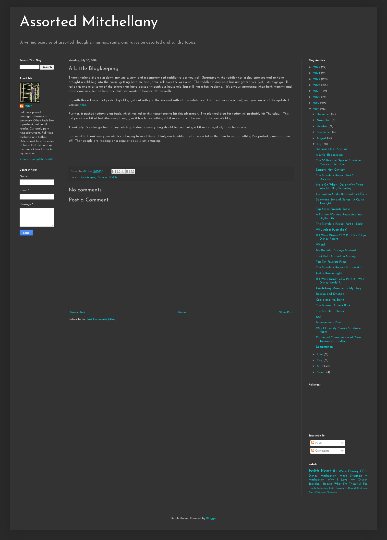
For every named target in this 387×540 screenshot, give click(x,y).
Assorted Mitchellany (89, 22)
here (83, 104)
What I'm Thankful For (350, 483)
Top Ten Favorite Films (331, 261)
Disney (313, 475)
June (320, 354)
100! (318, 317)
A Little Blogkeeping (329, 154)
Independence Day (328, 322)
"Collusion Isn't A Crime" (332, 149)
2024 (317, 73)
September (324, 132)
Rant (326, 471)
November (324, 120)
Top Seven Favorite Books (333, 209)
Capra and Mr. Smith (330, 299)
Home (182, 312)
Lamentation (324, 346)
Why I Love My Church (347, 479)
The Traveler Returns (330, 311)
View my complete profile (36, 159)
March (321, 372)
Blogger (211, 518)
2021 (316, 91)
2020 (317, 97)
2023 (317, 79)
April (320, 366)
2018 (316, 109)
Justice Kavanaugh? (329, 273)
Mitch (28, 106)
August (322, 138)
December (324, 114)
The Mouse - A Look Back (333, 305)
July (320, 144)
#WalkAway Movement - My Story (339, 288)
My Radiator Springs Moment (336, 250)
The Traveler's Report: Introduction (339, 267)
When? (320, 244)
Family (312, 488)
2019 (316, 103)
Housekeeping (88, 177)
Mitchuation (329, 475)
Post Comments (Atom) (102, 319)
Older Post (285, 312)
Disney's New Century (330, 169)
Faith (314, 471)
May (320, 360)
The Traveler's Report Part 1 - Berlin (339, 224)
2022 (317, 85)
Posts (316, 443)
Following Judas (326, 488)
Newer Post (77, 312)
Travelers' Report (320, 483)
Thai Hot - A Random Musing (336, 256)
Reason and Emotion (330, 294)
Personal (102, 177)
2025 (317, 67)
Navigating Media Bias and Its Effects (341, 194)
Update (113, 177)
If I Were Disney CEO (350, 471)
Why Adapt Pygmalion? (332, 229)
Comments (320, 450)
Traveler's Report (346, 488)
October (322, 126)
